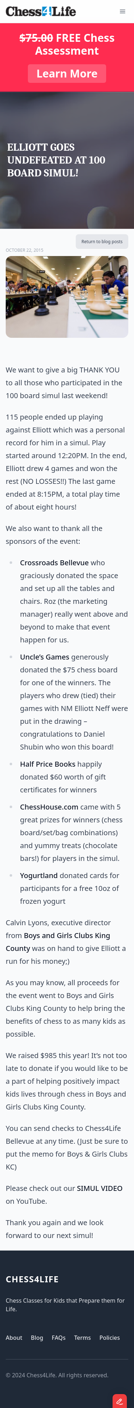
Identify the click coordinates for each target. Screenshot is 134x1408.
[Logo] (41, 11)
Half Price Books (47, 764)
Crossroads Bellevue (54, 562)
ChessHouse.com (49, 807)
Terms (82, 1338)
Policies (109, 1338)
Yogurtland (39, 875)
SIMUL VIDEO (100, 1188)
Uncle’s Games (44, 657)
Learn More (67, 73)
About (14, 1338)
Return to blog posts (102, 242)
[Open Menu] (122, 11)
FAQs (59, 1338)
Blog (37, 1338)
